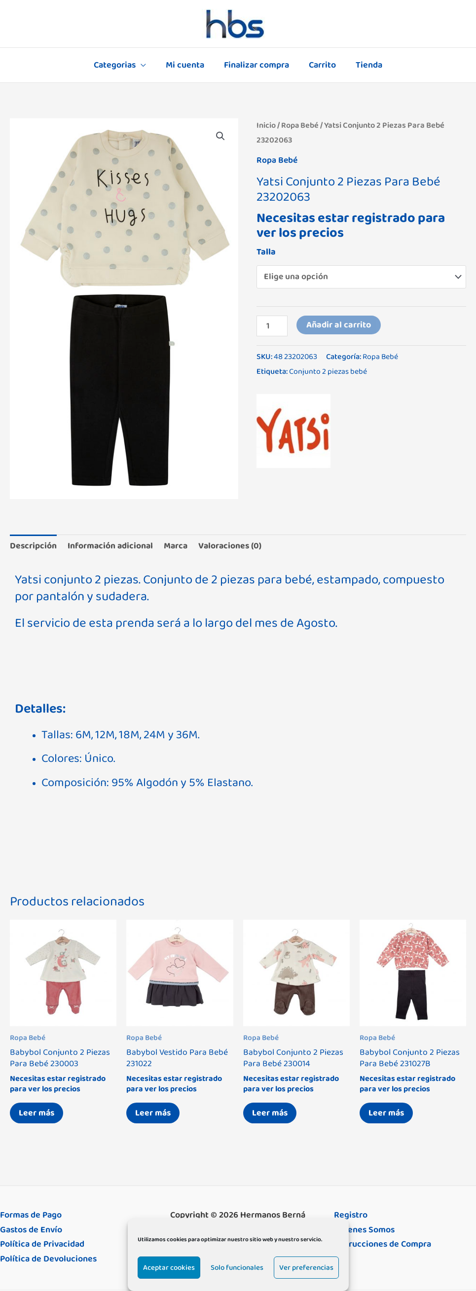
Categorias (119, 65)
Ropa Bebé (300, 125)
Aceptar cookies (169, 1267)
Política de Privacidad (42, 1247)
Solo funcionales (237, 1267)
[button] (220, 136)
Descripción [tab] (33, 546)
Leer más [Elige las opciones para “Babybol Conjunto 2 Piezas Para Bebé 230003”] (38, 1114)
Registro (350, 1217)
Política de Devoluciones (48, 1261)
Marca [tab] (178, 546)
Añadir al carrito (339, 325)
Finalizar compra (256, 65)
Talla (266, 251)
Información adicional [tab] (111, 546)
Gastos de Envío (31, 1232)
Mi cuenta (187, 65)
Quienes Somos (364, 1232)
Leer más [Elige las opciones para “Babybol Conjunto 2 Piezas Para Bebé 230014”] (271, 1114)
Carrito (320, 65)
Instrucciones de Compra (382, 1247)
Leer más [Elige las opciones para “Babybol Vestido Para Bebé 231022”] (154, 1114)
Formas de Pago (31, 1217)
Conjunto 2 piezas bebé (328, 371)
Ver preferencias (306, 1267)
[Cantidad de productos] (272, 326)
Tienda (365, 65)
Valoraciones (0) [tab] (234, 546)
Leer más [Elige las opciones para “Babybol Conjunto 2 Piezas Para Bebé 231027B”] (387, 1114)
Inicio (266, 125)
